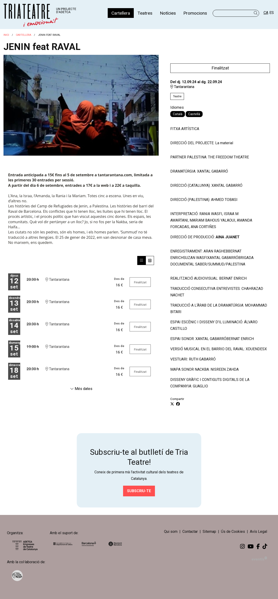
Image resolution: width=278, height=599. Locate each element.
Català (177, 114)
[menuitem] (121, 13)
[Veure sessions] (141, 260)
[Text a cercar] (236, 13)
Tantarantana (182, 87)
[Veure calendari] (150, 260)
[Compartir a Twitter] (172, 404)
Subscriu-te (139, 491)
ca (266, 12)
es (271, 12)
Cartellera (23, 34)
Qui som (171, 531)
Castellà (194, 114)
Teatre (177, 96)
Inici (6, 34)
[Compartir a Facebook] (178, 404)
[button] (256, 13)
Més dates (81, 389)
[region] (81, 105)
